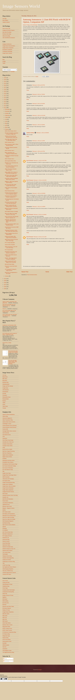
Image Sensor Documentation (9, 45)
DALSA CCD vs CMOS (7, 449)
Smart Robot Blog (6, 543)
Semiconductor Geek (7, 641)
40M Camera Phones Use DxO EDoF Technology (11, 240)
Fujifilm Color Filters (7, 473)
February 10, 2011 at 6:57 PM (38, 85)
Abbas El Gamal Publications (9, 414)
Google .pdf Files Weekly (8, 386)
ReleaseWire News (6, 397)
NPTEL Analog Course (7, 628)
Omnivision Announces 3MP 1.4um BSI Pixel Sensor (11, 203)
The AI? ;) (5, 308)
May (6, 123)
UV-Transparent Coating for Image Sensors (10, 270)
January (7, 276)
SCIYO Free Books (6, 639)
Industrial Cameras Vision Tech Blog (10, 495)
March (6, 127)
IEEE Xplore (5, 621)
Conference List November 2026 (9, 325)
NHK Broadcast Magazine (8, 521)
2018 (5, 93)
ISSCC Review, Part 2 (9, 158)
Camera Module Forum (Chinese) (10, 425)
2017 (5, 95)
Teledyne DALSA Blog (7, 556)
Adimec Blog (5, 416)
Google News (5, 387)
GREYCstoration (6, 477)
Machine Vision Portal (7, 506)
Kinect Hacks (5, 500)
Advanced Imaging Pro (7, 418)
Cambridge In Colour (7, 423)
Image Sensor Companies (8, 47)
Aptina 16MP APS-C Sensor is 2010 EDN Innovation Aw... (11, 173)
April (6, 125)
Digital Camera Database (8, 454)
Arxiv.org (4, 375)
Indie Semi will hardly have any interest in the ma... (9, 305)
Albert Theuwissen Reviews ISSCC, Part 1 (10, 169)
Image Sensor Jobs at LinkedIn (9, 486)
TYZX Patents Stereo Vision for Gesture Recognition (11, 166)
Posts (5, 658)
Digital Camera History (7, 456)
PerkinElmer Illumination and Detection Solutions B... (11, 252)
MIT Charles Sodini (6, 511)
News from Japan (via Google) (9, 519)
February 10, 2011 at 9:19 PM (38, 103)
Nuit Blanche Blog (6, 522)
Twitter (4, 63)
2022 (5, 85)
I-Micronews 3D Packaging (8, 478)
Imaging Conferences (7, 44)
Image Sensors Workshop (8, 487)
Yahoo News (5, 406)
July (6, 119)
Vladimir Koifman (30, 132)
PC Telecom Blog (6, 634)
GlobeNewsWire (6, 384)
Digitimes (4, 597)
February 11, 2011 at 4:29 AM (38, 124)
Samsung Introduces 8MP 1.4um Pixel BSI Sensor (11, 224)
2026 (5, 77)
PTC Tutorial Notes (9, 249)
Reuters (4, 400)
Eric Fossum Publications (8, 467)
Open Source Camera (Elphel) (9, 524)
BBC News (5, 378)
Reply (28, 90)
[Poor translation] (5, 679)
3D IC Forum (5, 580)
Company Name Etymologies (9, 589)
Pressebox (5, 395)
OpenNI (4, 526)
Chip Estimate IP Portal (7, 584)
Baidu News (5, 376)
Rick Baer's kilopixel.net (7, 533)
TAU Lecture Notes (6, 552)
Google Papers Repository (8, 611)
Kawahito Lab (5, 497)
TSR (3, 563)
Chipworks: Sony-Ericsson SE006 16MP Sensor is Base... (10, 220)
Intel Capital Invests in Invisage (11, 211)
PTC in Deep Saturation (10, 242)
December (7, 109)
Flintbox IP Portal (6, 610)
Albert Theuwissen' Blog (8, 419)
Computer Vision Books (7, 443)
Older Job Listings (6, 35)
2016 (5, 97)
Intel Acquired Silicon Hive (10, 160)
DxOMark (4, 458)
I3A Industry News (6, 480)
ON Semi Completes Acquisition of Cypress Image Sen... (11, 133)
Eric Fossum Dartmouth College (9, 465)
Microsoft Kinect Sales (9, 264)
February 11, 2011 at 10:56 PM (38, 193)
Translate (11, 71)
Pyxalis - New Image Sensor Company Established (11, 258)
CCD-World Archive (7, 434)
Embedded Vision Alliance (8, 462)
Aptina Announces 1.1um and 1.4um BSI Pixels (11, 247)
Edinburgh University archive (8, 460)
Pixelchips (5, 528)
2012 (5, 105)
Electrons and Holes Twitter (8, 606)
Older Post (69, 271)
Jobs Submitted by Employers (9, 37)
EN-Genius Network (7, 608)
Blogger (40, 669)
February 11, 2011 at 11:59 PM (38, 206)
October (7, 113)
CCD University (6, 432)
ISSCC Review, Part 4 (9, 142)
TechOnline (5, 648)
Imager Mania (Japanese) (8, 489)
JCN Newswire (6, 389)
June (6, 121)
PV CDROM (5, 530)
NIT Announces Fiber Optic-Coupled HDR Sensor (10, 185)
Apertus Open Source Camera (9, 421)
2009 (5, 280)
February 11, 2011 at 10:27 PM (39, 160)
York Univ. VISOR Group (8, 570)
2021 (5, 87)
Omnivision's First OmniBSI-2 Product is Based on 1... (11, 196)
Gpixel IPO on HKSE (7, 342)
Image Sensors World (21, 6)
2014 (5, 101)
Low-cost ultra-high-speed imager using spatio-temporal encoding (13, 362)
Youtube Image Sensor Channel (9, 572)
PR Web (4, 393)
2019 (5, 91)
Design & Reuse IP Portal (8, 595)
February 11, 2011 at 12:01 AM (38, 115)
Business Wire (6, 382)
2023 (5, 83)
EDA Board (5, 599)
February (7, 129)
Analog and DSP (6, 582)
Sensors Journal (6, 541)
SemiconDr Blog (6, 539)
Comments (6, 661)
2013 (5, 103)
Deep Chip (5, 593)
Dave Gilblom (5, 20)
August (6, 117)
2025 (5, 79)
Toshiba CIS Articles (7, 559)
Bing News (5, 380)
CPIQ (4, 447)
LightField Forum (6, 504)
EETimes (4, 604)
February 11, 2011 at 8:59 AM (42, 132)
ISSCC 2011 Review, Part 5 (10, 131)
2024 (5, 81)
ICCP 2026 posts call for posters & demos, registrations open (10, 334)
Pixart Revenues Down (9, 190)
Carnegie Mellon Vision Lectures (9, 431)
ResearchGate (6, 398)
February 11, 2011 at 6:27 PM (38, 151)
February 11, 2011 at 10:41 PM (39, 180)
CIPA (4, 436)
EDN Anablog (5, 600)
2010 (5, 278)
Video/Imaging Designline (8, 568)
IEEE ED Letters (6, 613)
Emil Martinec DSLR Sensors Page (10, 464)
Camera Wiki (5, 429)
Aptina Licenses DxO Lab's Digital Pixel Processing (10, 262)
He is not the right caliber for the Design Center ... (9, 311)
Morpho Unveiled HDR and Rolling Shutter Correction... (11, 206)
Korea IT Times (26, 24)
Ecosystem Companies (7, 49)
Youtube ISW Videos (7, 574)
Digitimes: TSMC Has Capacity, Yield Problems (11, 182)
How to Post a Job (6, 28)
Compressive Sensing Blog (8, 591)
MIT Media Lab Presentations (9, 513)
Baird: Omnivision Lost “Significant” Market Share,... (11, 153)
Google (4, 61)
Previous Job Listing (7, 34)
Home (47, 271)
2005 (5, 288)
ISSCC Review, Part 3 (9, 150)
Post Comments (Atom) (32, 274)
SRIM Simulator (6, 645)
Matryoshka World (6, 626)
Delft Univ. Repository (7, 453)
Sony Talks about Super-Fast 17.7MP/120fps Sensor (11, 140)
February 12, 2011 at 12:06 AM (39, 214)
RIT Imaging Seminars (7, 535)
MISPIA (4, 510)
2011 (5, 107)
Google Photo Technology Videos (9, 475)
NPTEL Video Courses (7, 630)
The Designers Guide (7, 650)
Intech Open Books (7, 622)
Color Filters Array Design (8, 440)
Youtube (4, 408)
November (7, 111)
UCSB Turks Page (6, 565)
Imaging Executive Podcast (8, 491)
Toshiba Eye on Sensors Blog (9, 561)
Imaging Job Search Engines (9, 30)
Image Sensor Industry (7, 53)
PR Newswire (5, 391)
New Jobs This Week (7, 32)
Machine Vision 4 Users (7, 624)
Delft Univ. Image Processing (9, 451)
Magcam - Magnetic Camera (8, 508)
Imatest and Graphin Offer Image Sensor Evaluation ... (11, 237)
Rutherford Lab (6, 537)
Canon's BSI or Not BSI (10, 244)
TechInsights (5, 554)
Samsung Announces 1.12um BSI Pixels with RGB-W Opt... (11, 231)
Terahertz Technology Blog (8, 557)
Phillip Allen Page (6, 635)
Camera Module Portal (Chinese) (9, 427)
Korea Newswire (33, 24)
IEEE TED (5, 619)
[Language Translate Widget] (10, 70)
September (7, 115)
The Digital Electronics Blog (8, 652)
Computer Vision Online (7, 445)
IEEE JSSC (5, 615)
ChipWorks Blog (6, 586)
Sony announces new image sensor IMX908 (13, 351)
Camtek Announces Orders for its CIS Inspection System (11, 193)
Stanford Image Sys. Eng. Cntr (9, 548)
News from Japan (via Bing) (8, 517)
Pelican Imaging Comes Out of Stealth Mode (11, 234)
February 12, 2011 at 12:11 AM (39, 236)
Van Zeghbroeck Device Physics (9, 567)
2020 (5, 89)
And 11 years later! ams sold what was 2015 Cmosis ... (10, 315)
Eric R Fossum (30, 160)
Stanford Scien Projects (7, 550)
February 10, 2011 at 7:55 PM (38, 94)
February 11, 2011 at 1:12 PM (38, 140)
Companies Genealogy (7, 51)
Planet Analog (5, 637)
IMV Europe (5, 493)
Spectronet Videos (6, 545)
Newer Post (24, 271)
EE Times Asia (6, 602)
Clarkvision (5, 438)
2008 (5, 282)
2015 (5, 99)
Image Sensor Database (8, 484)
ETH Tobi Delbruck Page (8, 469)
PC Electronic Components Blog (9, 632)
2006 (5, 286)
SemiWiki (4, 643)
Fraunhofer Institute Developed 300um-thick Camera (11, 179)
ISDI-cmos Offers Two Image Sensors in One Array (11, 214)
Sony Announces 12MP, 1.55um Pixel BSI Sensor (11, 145)
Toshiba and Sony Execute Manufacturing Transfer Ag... (11, 137)
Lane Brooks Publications (8, 502)
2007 (5, 284)
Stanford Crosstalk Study (8, 546)
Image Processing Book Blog (9, 482)
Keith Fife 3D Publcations (8, 499)
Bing (3, 59)
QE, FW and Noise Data (8, 532)
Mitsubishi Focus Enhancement (9, 515)
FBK (3, 471)
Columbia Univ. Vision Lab (8, 442)
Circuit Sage (5, 588)
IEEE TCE (5, 617)
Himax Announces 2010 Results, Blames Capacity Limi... (11, 217)
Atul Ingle (4, 18)
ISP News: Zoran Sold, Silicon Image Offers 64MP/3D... (11, 176)
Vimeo (4, 404)
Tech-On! (4, 646)
